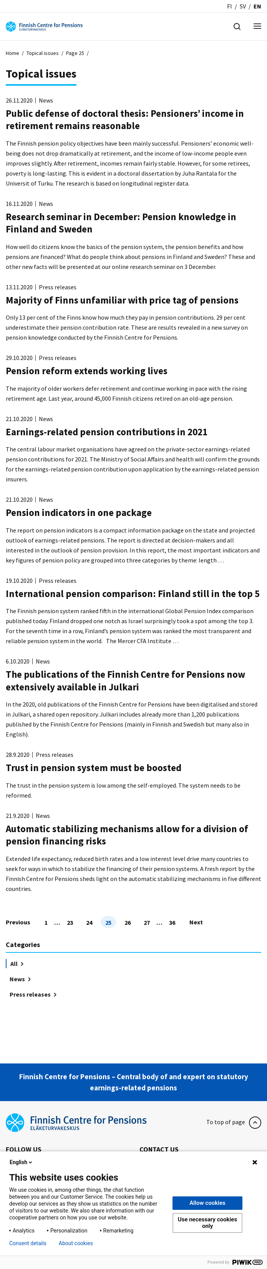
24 (89, 922)
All (16, 963)
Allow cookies (207, 1202)
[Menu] (257, 27)
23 (70, 922)
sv (243, 6)
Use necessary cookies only (207, 1222)
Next (196, 922)
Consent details (27, 1243)
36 (172, 922)
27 (147, 922)
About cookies (76, 1243)
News (20, 979)
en (257, 6)
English (21, 1162)
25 (108, 922)
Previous (18, 922)
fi (229, 6)
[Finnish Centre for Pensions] (44, 26)
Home (12, 53)
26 (127, 922)
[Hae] (237, 26)
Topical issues (43, 53)
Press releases (33, 994)
